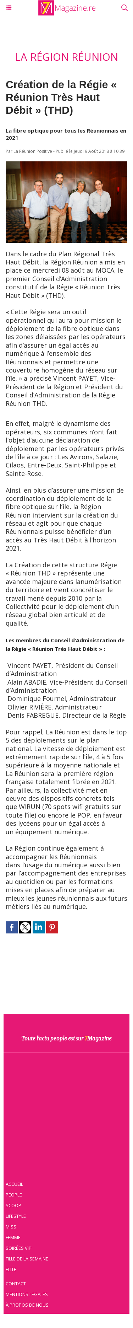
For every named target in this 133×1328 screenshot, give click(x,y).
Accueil (14, 1184)
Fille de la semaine (27, 1258)
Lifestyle (16, 1216)
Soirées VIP (19, 1248)
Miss (11, 1226)
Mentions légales (27, 1294)
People (14, 1195)
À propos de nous (27, 1305)
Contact (16, 1283)
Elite (11, 1269)
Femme (13, 1237)
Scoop (13, 1205)
